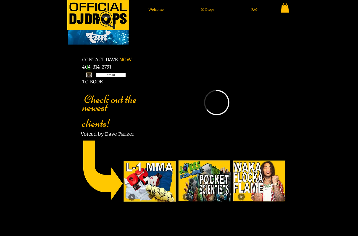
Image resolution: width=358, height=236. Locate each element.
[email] (111, 75)
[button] (285, 8)
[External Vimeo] (217, 102)
